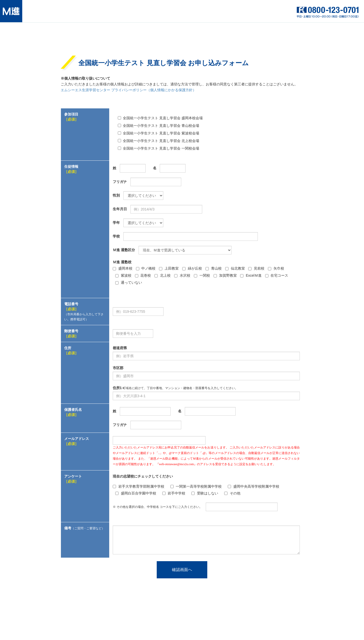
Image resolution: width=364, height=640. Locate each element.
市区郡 (118, 368)
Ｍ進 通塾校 (122, 262)
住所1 (175, 388)
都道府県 (120, 348)
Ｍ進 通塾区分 (124, 250)
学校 (116, 236)
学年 (116, 223)
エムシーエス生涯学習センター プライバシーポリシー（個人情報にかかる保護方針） (128, 90)
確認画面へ (182, 569)
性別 (116, 195)
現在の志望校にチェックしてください (143, 476)
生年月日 (120, 209)
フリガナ (120, 182)
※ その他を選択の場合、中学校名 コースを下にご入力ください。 (157, 507)
